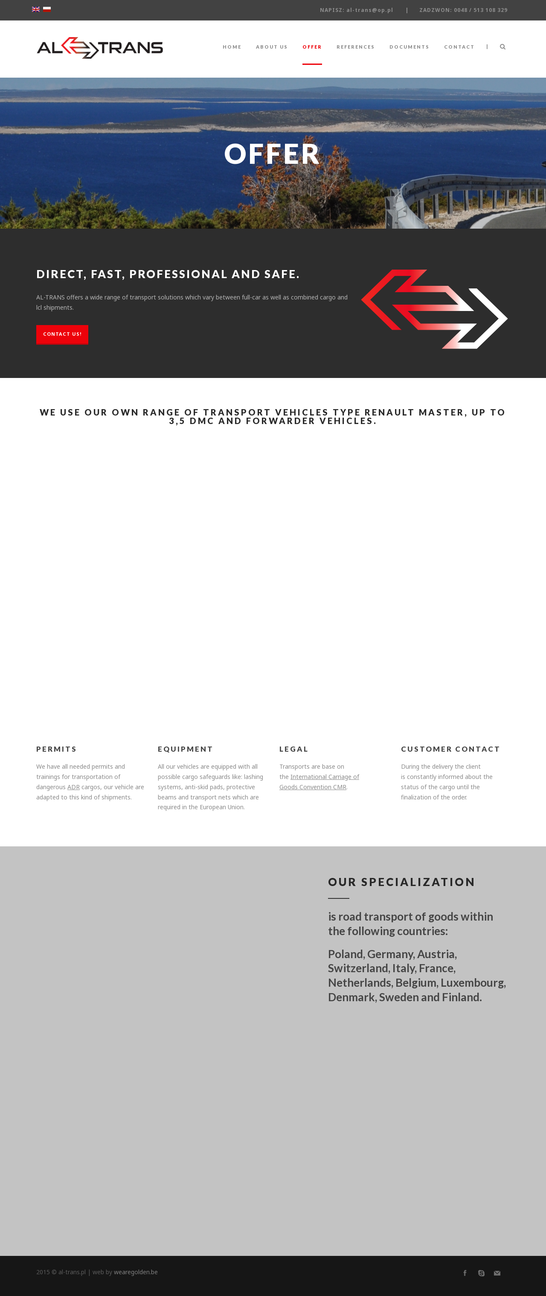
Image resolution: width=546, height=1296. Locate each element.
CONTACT (459, 46)
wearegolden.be (136, 1272)
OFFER (312, 46)
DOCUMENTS (409, 46)
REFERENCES (356, 46)
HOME (232, 46)
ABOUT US (272, 46)
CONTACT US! (62, 334)
